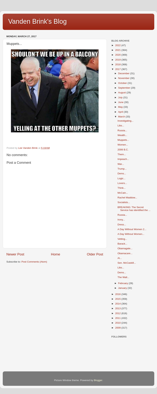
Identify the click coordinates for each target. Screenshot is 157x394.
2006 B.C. (123, 149)
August (122, 92)
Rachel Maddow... (127, 197)
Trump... (122, 168)
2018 (118, 64)
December (124, 73)
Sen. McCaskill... (127, 262)
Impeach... (123, 159)
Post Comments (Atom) (34, 261)
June (121, 102)
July (120, 97)
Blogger (98, 380)
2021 (118, 50)
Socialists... (124, 202)
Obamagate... (125, 248)
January (123, 288)
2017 (118, 69)
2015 (118, 299)
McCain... (123, 192)
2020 (118, 54)
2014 (118, 303)
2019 (118, 59)
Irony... (121, 219)
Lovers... (122, 183)
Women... (123, 144)
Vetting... (122, 239)
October (123, 83)
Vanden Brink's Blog (37, 21)
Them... (122, 154)
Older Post (95, 254)
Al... (120, 258)
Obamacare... (125, 253)
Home (55, 254)
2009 (118, 327)
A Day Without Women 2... (132, 229)
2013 (118, 308)
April (121, 111)
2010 (118, 322)
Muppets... (123, 140)
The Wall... (123, 277)
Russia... (122, 130)
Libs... (121, 125)
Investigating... (125, 120)
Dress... (122, 224)
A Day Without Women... (131, 234)
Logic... (122, 178)
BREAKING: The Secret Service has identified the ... (134, 208)
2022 (118, 45)
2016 (118, 294)
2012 (118, 313)
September (124, 87)
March (122, 116)
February (123, 283)
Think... (122, 188)
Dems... (122, 173)
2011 (118, 318)
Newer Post (15, 254)
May (120, 107)
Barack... (122, 243)
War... (121, 164)
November (124, 78)
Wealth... (122, 135)
